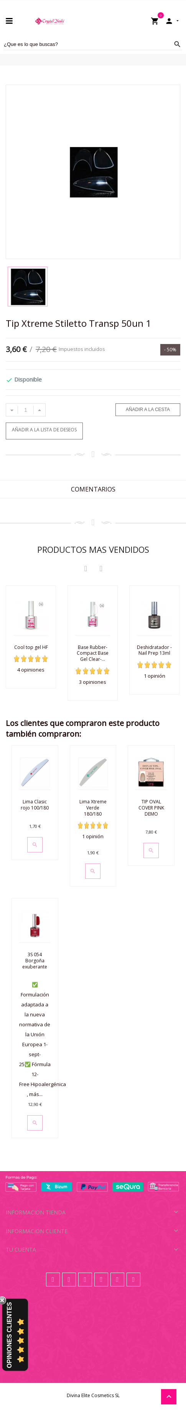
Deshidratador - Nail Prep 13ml (154, 650)
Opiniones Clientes (9, 1335)
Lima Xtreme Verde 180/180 (93, 807)
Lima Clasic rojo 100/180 (35, 804)
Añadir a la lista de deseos (44, 429)
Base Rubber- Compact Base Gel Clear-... (93, 653)
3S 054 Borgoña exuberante (34, 960)
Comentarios (93, 489)
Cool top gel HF (31, 647)
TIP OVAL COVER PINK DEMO (151, 807)
